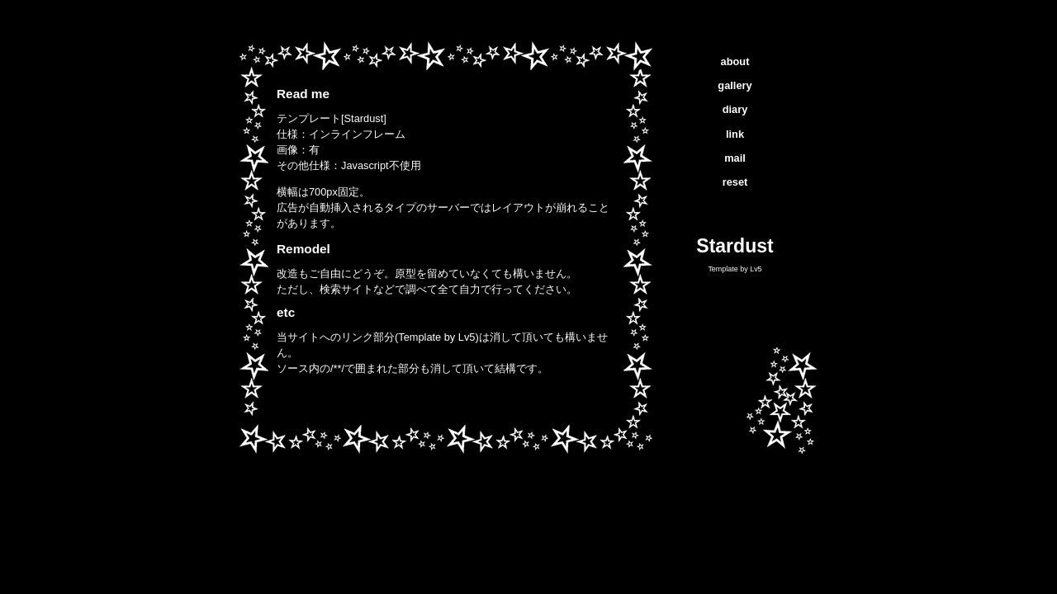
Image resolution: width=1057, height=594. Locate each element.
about (735, 61)
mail (735, 158)
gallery (734, 85)
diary (735, 109)
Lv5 (755, 269)
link (735, 134)
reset (735, 182)
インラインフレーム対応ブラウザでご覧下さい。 (445, 247)
